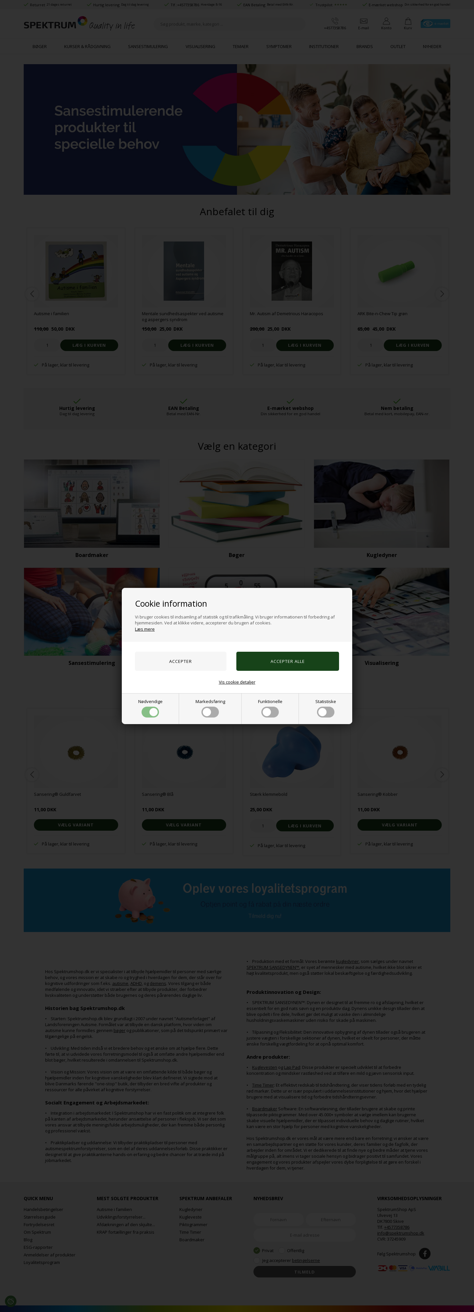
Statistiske (325, 708)
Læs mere (145, 629)
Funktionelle (270, 708)
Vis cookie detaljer (237, 682)
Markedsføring (210, 708)
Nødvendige (150, 708)
